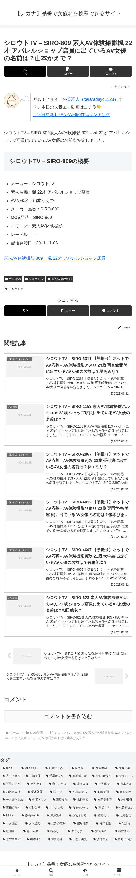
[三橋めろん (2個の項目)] (11, 807)
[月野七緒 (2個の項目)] (105, 823)
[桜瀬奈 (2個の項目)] (10, 831)
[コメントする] (111, 71)
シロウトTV (34, 279)
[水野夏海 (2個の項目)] (81, 799)
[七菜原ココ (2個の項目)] (124, 807)
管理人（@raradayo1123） (92, 99)
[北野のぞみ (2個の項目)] (58, 823)
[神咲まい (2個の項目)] (124, 831)
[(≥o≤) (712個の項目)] (9, 768)
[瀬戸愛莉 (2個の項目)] (55, 815)
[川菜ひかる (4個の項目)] (55, 768)
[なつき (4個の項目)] (79, 768)
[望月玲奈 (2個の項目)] (82, 823)
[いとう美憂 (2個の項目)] (78, 839)
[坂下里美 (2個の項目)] (34, 823)
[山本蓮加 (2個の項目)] (34, 839)
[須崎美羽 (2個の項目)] (102, 792)
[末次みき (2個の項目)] (81, 784)
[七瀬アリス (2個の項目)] (38, 799)
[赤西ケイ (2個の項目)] (35, 784)
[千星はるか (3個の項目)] (55, 776)
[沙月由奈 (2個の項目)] (101, 839)
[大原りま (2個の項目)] (77, 831)
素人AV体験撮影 (60, 279)
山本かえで (14, 289)
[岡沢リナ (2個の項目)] (102, 807)
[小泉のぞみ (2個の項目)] (79, 792)
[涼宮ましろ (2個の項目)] (79, 815)
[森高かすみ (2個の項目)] (32, 815)
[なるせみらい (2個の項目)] (79, 807)
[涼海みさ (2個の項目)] (56, 839)
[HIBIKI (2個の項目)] (9, 815)
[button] (68, 71)
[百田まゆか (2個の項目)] (12, 784)
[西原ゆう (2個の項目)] (60, 799)
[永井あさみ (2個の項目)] (58, 784)
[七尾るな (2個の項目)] (125, 815)
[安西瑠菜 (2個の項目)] (103, 784)
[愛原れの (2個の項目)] (100, 831)
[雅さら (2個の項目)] (126, 823)
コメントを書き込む (68, 716)
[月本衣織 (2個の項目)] (125, 784)
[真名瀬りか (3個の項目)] (78, 776)
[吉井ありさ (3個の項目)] (11, 776)
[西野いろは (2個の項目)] (124, 839)
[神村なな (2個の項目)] (102, 815)
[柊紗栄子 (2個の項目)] (33, 807)
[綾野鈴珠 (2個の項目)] (126, 799)
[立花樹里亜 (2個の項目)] (103, 799)
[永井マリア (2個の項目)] (12, 839)
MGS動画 (13, 279)
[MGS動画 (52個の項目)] (30, 768)
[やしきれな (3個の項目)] (101, 776)
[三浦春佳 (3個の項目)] (33, 776)
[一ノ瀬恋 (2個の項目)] (11, 823)
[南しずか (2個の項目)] (125, 792)
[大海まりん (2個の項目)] (124, 776)
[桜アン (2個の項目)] (57, 792)
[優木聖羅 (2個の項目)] (36, 792)
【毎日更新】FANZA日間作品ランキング (71, 114)
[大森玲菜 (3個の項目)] (124, 768)
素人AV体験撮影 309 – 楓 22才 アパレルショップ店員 (54, 258)
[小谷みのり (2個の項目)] (55, 807)
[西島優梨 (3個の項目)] (101, 768)
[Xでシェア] (25, 71)
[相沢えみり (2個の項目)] (12, 792)
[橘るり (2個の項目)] (55, 831)
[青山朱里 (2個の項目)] (32, 831)
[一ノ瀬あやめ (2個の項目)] (13, 799)
